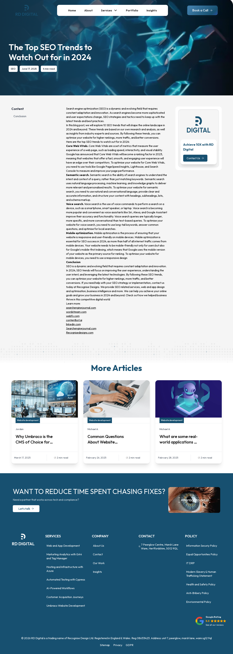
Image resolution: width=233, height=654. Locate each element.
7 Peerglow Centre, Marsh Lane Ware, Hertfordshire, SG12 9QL (159, 546)
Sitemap (105, 645)
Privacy (117, 645)
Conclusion (19, 116)
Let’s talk (24, 508)
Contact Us (195, 158)
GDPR (129, 645)
